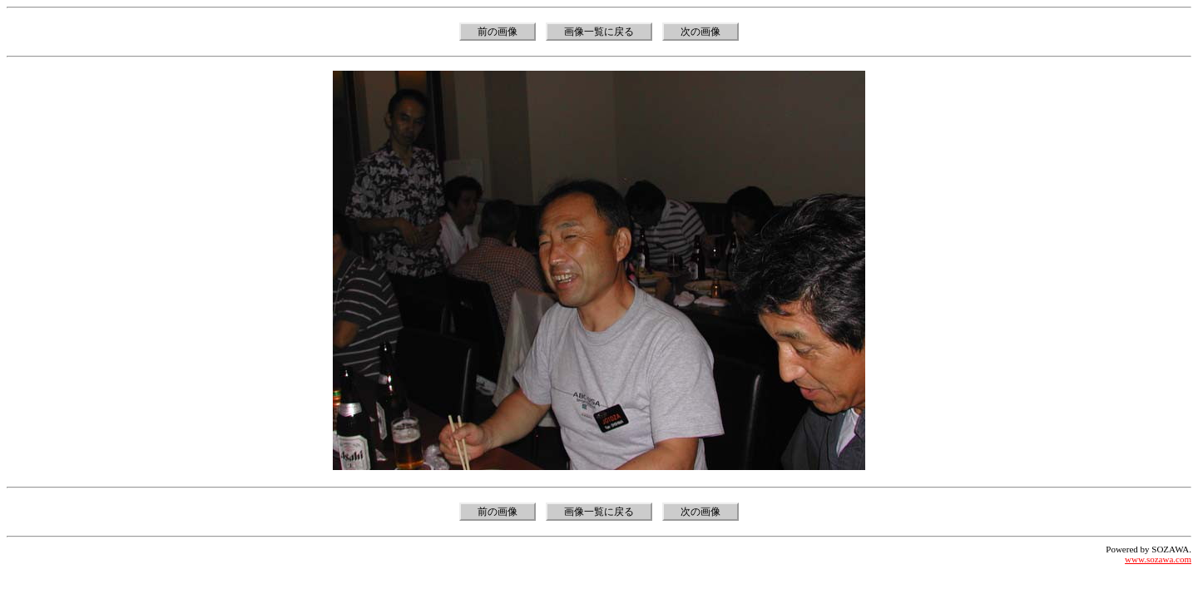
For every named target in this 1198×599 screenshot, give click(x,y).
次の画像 (700, 31)
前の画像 (497, 31)
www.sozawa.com (1158, 559)
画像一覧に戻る (599, 31)
